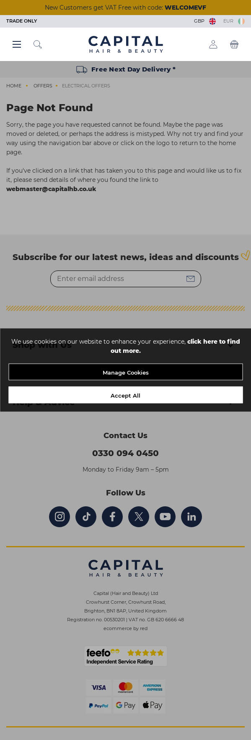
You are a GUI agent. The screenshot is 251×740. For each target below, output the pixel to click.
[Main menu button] (16, 44)
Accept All (125, 395)
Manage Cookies (126, 372)
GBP (205, 21)
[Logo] (125, 44)
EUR (234, 21)
